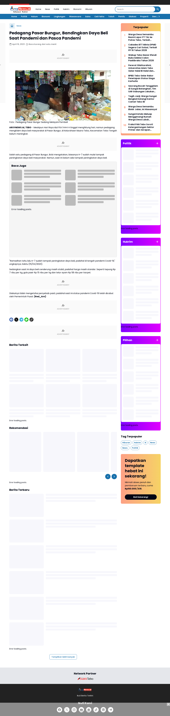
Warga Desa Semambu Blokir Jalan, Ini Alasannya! (142, 108)
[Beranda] (12, 25)
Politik (56, 9)
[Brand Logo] (85, 679)
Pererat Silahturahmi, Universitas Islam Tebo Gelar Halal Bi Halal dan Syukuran (140, 68)
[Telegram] (21, 320)
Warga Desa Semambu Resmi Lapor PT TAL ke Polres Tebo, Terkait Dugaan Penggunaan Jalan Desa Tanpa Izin (143, 37)
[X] (16, 320)
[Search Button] (157, 9)
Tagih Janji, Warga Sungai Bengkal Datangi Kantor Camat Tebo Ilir (142, 99)
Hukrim (66, 9)
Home (38, 9)
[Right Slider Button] (158, 16)
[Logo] (85, 690)
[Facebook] (11, 320)
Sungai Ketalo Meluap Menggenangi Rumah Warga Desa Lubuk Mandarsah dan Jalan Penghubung (140, 117)
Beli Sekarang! (140, 497)
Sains (87, 16)
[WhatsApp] (26, 320)
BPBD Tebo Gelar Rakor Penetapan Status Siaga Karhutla (141, 78)
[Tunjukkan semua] (157, 143)
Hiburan (88, 9)
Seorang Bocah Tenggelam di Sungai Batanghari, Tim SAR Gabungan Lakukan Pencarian (143, 89)
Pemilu (121, 16)
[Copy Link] (31, 320)
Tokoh (111, 16)
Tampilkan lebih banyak (63, 657)
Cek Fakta (99, 16)
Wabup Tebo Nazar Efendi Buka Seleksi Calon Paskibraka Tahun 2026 (142, 58)
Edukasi (132, 16)
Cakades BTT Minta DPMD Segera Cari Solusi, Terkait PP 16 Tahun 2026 (142, 47)
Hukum (34, 16)
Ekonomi (77, 9)
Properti (144, 16)
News (47, 9)
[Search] (135, 9)
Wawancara (75, 16)
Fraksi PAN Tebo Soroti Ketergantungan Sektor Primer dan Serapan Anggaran (141, 127)
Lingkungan (59, 16)
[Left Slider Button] (107, 476)
